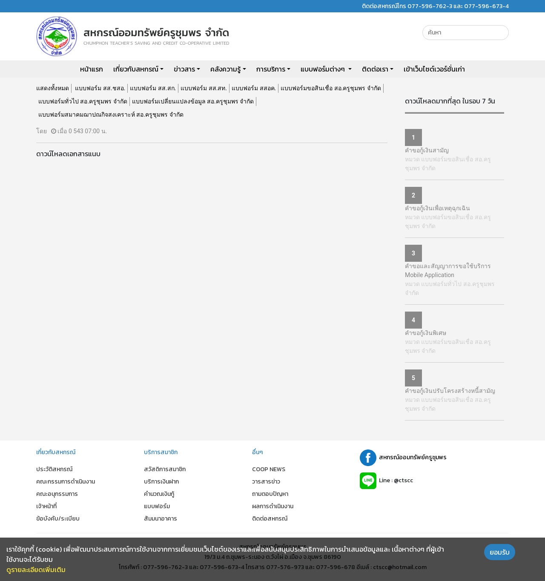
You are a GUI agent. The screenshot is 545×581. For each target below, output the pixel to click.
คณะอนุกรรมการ (57, 493)
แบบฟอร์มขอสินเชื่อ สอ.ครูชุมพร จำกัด (331, 88)
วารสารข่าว (266, 481)
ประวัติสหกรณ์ (54, 469)
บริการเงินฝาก (161, 481)
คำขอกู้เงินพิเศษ (425, 332)
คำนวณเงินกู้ (159, 493)
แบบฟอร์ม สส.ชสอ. (100, 88)
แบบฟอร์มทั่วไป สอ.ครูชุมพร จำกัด (82, 101)
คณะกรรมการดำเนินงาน (65, 481)
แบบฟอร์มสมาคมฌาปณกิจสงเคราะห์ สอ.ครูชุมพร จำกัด (111, 114)
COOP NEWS (268, 469)
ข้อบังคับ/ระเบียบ (58, 518)
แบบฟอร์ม (157, 506)
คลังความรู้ (225, 69)
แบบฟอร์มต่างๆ (324, 69)
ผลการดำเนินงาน (272, 506)
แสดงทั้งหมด (52, 88)
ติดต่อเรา (375, 69)
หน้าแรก (91, 69)
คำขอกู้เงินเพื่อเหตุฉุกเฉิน (437, 208)
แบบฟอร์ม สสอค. (254, 88)
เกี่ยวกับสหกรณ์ (135, 69)
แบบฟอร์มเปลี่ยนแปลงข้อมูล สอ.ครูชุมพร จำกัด (193, 101)
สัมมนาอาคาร (160, 518)
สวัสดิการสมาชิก (165, 469)
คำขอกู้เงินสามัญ (427, 150)
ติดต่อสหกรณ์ (269, 518)
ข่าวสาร (184, 69)
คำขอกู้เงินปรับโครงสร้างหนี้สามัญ (450, 390)
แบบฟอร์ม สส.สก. (153, 88)
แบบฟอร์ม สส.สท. (204, 88)
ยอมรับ (500, 552)
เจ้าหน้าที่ (46, 506)
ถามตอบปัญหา (270, 493)
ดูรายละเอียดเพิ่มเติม (36, 569)
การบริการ (270, 69)
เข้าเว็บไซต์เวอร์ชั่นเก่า (434, 69)
